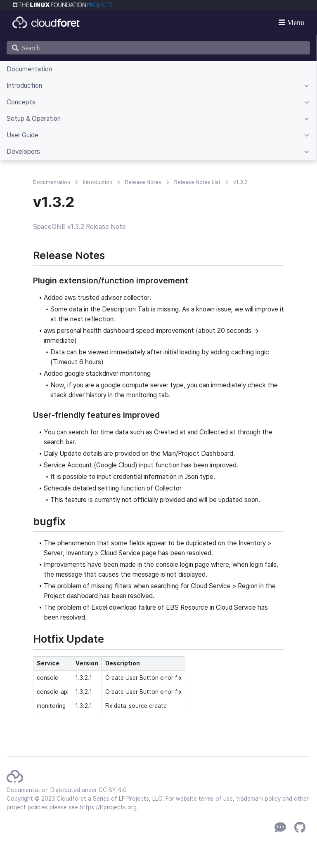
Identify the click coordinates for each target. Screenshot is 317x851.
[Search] (158, 47)
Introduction (97, 182)
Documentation (51, 182)
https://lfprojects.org (108, 807)
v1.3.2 (240, 182)
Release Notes (143, 182)
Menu (295, 22)
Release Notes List (197, 182)
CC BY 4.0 (113, 790)
